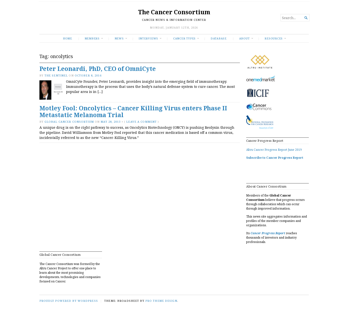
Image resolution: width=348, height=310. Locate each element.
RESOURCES (274, 38)
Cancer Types (184, 38)
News (119, 38)
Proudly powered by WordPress (68, 300)
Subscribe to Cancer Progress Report (274, 158)
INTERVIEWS (148, 38)
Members (92, 38)
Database (219, 38)
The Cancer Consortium (174, 12)
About (244, 38)
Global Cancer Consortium (69, 121)
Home (67, 38)
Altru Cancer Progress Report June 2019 (274, 150)
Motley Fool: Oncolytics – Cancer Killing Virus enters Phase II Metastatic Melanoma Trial (133, 111)
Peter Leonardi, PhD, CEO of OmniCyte (97, 69)
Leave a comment (141, 121)
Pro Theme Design (161, 300)
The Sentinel (56, 75)
